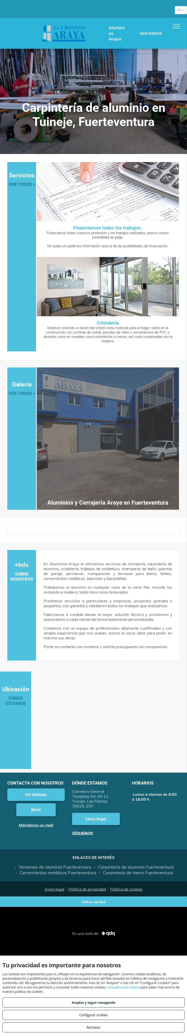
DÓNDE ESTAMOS (16, 701)
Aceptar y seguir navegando (93, 1002)
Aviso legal (54, 889)
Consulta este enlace (123, 987)
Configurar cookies (93, 1015)
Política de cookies (126, 889)
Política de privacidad (87, 889)
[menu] (176, 26)
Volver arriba (93, 901)
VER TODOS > (22, 184)
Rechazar (93, 1027)
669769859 (151, 33)
